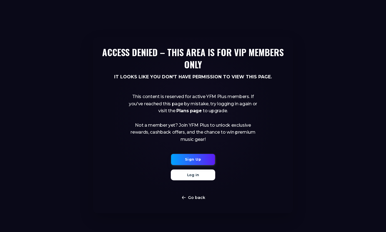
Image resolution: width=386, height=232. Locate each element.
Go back (193, 197)
